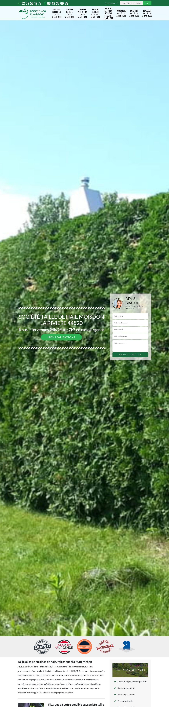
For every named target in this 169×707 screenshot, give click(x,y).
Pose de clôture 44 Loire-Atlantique (95, 13)
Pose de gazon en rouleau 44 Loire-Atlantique (108, 13)
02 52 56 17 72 (29, 3)
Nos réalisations (61, 337)
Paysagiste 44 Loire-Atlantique (121, 13)
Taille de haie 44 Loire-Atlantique (69, 13)
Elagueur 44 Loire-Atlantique (147, 13)
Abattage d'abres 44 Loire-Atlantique (56, 13)
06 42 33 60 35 (56, 3)
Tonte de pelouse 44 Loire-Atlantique (82, 13)
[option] (84, 353)
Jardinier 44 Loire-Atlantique (134, 13)
